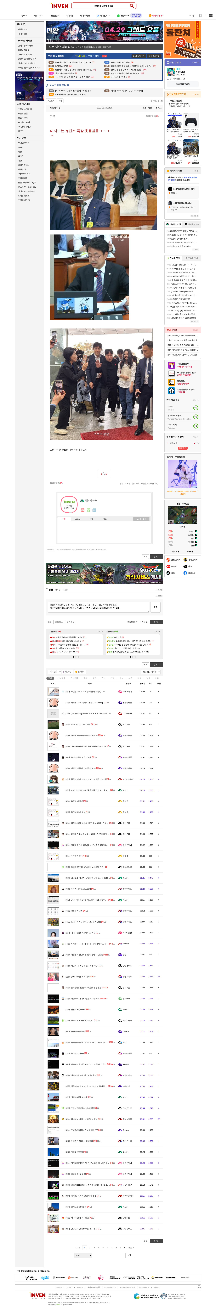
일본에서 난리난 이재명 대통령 (81, 1119)
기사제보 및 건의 (25, 54)
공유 (121, 483)
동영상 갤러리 (23, 50)
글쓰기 (156, 665)
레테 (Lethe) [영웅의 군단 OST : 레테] (84, 702)
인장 (64, 519)
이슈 (61, 678)
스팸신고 (145, 483)
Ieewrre (126, 1064)
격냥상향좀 (127, 1119)
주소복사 (50, 549)
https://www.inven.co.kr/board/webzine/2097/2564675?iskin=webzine (81, 549)
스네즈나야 (127, 691)
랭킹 (91, 519)
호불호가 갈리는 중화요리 (79, 1141)
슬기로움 (126, 724)
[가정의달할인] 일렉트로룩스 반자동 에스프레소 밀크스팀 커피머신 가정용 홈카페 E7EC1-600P (183, 335)
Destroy (126, 1031)
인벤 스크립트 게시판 (26, 63)
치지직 (21, 147)
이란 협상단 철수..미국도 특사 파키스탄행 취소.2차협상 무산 (94, 823)
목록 (148, 116)
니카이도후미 (128, 779)
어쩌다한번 (127, 933)
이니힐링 (88, 510)
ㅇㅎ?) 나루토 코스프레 (78, 889)
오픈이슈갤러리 (157, 101)
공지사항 (156, 1287)
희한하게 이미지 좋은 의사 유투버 (83, 998)
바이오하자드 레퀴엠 (26, 191)
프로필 (77, 519)
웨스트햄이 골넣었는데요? (79, 1020)
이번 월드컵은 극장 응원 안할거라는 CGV (86, 746)
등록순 (57, 590)
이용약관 (80, 1287)
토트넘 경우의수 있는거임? (80, 1108)
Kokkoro (126, 944)
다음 (130, 1247)
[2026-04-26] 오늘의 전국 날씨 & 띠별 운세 (86, 713)
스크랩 (127, 483)
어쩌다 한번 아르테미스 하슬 (80, 933)
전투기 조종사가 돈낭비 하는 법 (82, 735)
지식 (121, 678)
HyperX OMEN (24, 174)
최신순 (65, 590)
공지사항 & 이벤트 (25, 46)
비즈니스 (69, 1287)
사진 (130, 678)
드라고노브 (127, 867)
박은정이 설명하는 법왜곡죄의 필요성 (84, 955)
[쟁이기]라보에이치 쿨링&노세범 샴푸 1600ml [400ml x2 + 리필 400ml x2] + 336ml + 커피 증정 (183, 350)
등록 (155, 607)
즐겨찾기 (81, 672)
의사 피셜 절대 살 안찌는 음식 (81, 1075)
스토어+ (196, 94)
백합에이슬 (53, 108)
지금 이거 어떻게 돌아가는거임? (82, 966)
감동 (148, 678)
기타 (157, 678)
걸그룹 (21, 156)
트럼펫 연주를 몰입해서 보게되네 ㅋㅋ (84, 867)
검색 (130, 1255)
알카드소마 (127, 1141)
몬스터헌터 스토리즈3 (27, 187)
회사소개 (58, 1287)
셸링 (124, 955)
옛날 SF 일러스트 (76, 1009)
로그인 (191, 15)
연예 (75, 678)
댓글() (155, 116)
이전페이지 (133, 622)
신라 (124, 1042)
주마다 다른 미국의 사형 (79, 757)
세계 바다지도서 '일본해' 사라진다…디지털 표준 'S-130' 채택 (94, 1163)
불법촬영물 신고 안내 (127, 1287)
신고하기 (136, 483)
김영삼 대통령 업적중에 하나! (81, 768)
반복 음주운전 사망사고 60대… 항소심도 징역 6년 (89, 1042)
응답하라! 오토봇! (76, 1174)
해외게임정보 (23, 165)
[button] (73, 657)
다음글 (58, 622)
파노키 (125, 790)
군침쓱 (125, 801)
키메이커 (126, 1086)
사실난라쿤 (127, 757)
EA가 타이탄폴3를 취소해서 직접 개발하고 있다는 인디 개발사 (95, 900)
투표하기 (183, 448)
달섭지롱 (126, 1218)
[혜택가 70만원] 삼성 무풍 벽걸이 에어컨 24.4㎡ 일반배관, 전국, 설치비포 (183, 340)
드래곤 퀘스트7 (24, 196)
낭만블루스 (127, 966)
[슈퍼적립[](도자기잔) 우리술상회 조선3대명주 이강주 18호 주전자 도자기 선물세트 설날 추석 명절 (183, 355)
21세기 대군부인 (75, 1031)
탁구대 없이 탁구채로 (77, 1218)
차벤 (20, 152)
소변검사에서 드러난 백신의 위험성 (83, 691)
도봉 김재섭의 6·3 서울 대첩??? (82, 1130)
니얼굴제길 (127, 713)
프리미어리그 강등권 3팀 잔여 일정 (83, 922)
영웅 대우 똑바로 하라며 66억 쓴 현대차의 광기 (88, 1086)
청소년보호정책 (110, 1287)
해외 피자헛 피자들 (76, 1097)
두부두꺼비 (127, 845)
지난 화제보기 (138, 56)
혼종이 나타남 (74, 801)
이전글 (69, 622)
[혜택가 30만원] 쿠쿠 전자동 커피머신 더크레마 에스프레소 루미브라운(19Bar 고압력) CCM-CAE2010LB (183, 345)
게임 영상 (22, 169)
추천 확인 (154, 483)
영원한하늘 (127, 702)
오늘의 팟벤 (23, 118)
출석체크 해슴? (75, 1053)
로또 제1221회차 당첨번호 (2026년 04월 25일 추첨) (90, 1185)
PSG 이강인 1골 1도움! (78, 724)
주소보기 (50, 101)
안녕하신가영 (128, 1196)
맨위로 (144, 622)
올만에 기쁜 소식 (75, 812)
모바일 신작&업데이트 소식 (29, 68)
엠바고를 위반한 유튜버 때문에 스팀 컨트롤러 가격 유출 (92, 878)
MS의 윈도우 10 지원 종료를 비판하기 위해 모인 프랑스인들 (94, 790)
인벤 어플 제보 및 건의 (27, 59)
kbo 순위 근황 (74, 911)
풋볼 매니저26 (24, 200)
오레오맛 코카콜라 (76, 1207)
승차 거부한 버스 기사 (78, 977)
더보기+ (100, 631)
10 (125, 1247)
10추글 (69, 672)
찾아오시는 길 (144, 1287)
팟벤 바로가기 (23, 143)
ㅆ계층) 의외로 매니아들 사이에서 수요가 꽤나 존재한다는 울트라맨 (97, 944)
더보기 (94, 510)
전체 (50, 678)
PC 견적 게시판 (24, 127)
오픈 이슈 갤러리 (25, 109)
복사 (60, 101)
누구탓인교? (73, 856)
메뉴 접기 (141, 519)
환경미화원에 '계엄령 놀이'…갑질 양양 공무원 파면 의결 (92, 845)
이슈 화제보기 (154, 56)
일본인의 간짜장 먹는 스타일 (80, 1229)
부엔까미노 (127, 889)
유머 (86, 678)
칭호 (105, 519)
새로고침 (159, 590)
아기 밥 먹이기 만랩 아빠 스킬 (81, 1196)
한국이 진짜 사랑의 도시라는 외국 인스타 (86, 779)
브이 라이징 (23, 178)
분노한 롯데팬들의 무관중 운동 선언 (84, 987)
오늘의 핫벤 (23, 113)
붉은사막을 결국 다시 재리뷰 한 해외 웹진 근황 (88, 1064)
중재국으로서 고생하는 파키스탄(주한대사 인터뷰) (90, 834)
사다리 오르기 (74, 1152)
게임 (112, 678)
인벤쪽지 (82, 510)
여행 (20, 161)
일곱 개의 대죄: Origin (26, 182)
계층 (139, 678)
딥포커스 (126, 998)
